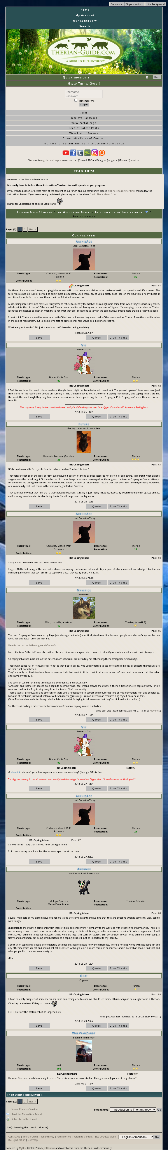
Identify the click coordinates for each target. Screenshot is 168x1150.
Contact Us (14, 1136)
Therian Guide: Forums (34, 212)
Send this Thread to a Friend (27, 1114)
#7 (79, 840)
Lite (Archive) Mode (105, 1136)
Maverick (154, 710)
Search (85, 26)
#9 (159, 994)
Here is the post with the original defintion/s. (32, 645)
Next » (32, 229)
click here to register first (121, 190)
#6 (133, 767)
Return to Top (64, 1136)
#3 (159, 464)
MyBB (22, 1148)
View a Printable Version (24, 1109)
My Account (85, 15)
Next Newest (32, 1094)
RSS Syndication (16, 1139)
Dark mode (116, 4)
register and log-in (51, 160)
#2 (159, 385)
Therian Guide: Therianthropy (38, 1136)
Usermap (33, 1139)
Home (85, 10)
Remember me (84, 100)
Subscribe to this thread (24, 1119)
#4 (159, 557)
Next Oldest (15, 1094)
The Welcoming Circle (73, 212)
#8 (159, 913)
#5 (159, 630)
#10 (135, 1073)
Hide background (155, 4)
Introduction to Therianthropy (119, 212)
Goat (156, 1016)
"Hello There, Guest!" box (103, 194)
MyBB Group (48, 1148)
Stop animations (134, 4)
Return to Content (83, 1136)
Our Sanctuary (85, 21)
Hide (157, 77)
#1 (159, 285)
